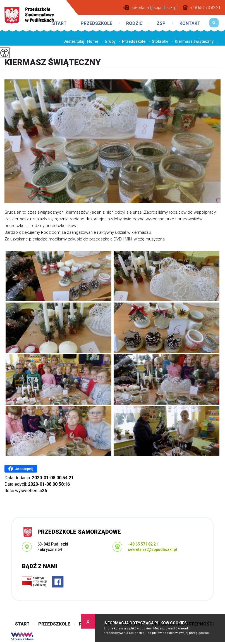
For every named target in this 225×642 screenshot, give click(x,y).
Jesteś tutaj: (75, 41)
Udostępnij (20, 468)
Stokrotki (156, 41)
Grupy (107, 41)
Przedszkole (96, 23)
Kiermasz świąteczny (52, 62)
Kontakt (189, 23)
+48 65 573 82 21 (202, 7)
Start (59, 23)
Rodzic (134, 23)
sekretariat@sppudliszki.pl (150, 7)
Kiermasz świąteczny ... (193, 41)
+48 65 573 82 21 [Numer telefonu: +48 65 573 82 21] (143, 544)
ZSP (161, 23)
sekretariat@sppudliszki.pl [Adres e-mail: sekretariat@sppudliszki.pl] (152, 549)
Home (92, 41)
